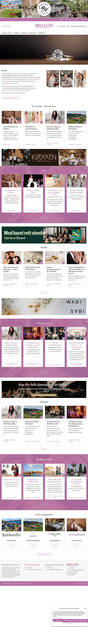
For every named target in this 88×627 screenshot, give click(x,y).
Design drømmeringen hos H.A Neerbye (54, 269)
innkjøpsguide (8, 86)
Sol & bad (34, 497)
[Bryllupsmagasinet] (44, 26)
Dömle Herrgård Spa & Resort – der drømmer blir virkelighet (76, 346)
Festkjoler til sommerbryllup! (31, 128)
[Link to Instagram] (6, 26)
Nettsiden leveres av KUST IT (24, 583)
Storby (38, 497)
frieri (32, 81)
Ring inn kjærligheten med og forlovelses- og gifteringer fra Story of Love (76, 270)
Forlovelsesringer (72, 283)
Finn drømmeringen (51, 283)
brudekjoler (29, 79)
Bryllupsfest (49, 143)
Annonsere (68, 19)
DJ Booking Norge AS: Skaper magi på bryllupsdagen (33, 345)
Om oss (76, 19)
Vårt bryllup (80, 497)
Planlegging (49, 144)
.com (61, 569)
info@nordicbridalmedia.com (78, 26)
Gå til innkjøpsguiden (44, 554)
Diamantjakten (8, 60)
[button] (85, 608)
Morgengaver (6, 285)
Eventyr (14, 497)
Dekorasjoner (55, 143)
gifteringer (36, 79)
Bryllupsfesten (71, 144)
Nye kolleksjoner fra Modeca (11, 191)
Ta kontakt (83, 19)
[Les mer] (44, 218)
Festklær (33, 144)
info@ (50, 569)
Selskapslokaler (78, 144)
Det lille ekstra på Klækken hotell (53, 423)
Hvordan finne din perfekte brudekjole (76, 191)
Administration (15, 583)
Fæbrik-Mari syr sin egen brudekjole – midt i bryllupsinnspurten (55, 193)
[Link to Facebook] (3, 26)
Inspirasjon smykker (13, 283)
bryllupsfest (5, 83)
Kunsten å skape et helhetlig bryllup (54, 128)
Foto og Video (52, 364)
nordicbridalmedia (56, 569)
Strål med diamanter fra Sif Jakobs (32, 268)
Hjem (61, 19)
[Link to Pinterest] (9, 26)
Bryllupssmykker (34, 283)
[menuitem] (61, 19)
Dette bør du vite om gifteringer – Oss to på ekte (10, 269)
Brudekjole (8, 144)
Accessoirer (27, 283)
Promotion (72, 364)
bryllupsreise (14, 83)
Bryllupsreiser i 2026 (11, 480)
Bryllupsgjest (28, 144)
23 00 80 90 (62, 26)
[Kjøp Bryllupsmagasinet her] (11, 98)
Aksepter (58, 620)
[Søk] (79, 33)
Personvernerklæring (69, 623)
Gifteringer (5, 283)
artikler (4, 79)
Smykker (11, 285)
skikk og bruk (5, 81)
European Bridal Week (33, 191)
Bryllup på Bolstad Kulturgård (75, 128)
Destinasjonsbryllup (58, 496)
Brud (4, 144)
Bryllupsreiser (9, 497)
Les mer (11, 545)
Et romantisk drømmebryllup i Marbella (76, 482)
